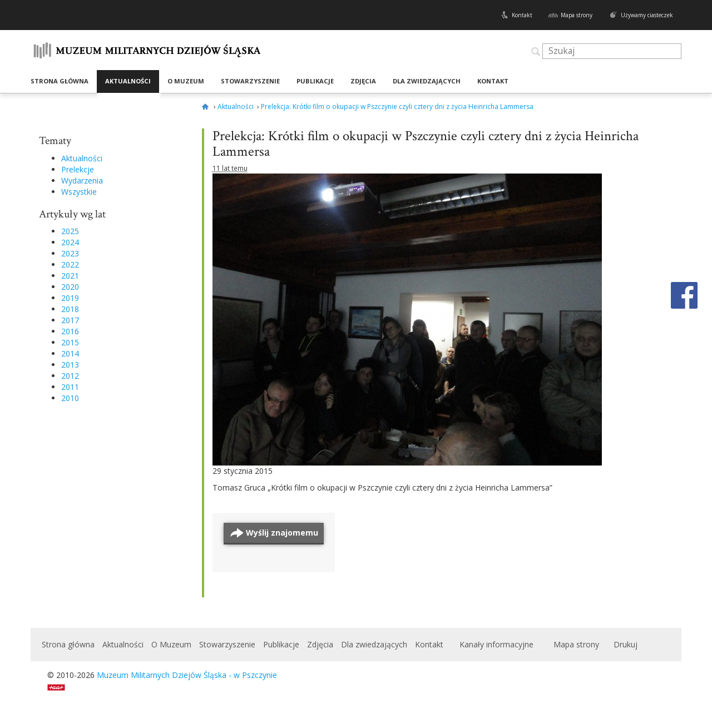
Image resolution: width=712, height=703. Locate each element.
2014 (70, 353)
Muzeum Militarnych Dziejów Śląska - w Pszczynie (187, 675)
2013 (70, 364)
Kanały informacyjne (496, 644)
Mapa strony (576, 15)
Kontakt (522, 15)
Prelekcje (77, 169)
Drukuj (625, 644)
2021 (70, 275)
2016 (70, 331)
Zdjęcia (363, 81)
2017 (70, 320)
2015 (70, 342)
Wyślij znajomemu (282, 532)
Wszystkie (79, 191)
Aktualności (128, 81)
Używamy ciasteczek (647, 15)
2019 (70, 298)
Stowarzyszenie (250, 81)
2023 (70, 253)
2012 (70, 375)
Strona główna (59, 81)
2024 (70, 242)
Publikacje (315, 81)
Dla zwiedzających (427, 81)
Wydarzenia (82, 180)
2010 (70, 398)
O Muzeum (185, 81)
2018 (70, 309)
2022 (70, 264)
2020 (70, 286)
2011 (70, 387)
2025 (70, 231)
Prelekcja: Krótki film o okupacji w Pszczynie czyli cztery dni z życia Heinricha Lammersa (425, 144)
